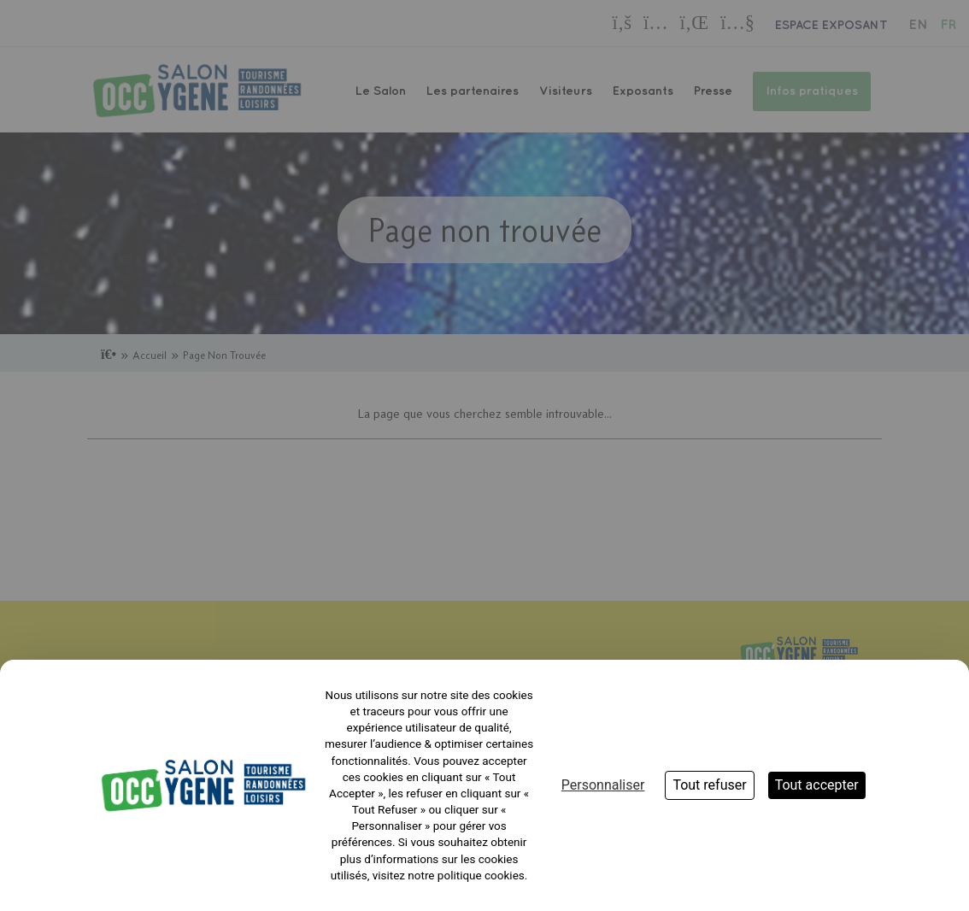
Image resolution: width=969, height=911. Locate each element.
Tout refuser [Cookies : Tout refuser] (709, 785)
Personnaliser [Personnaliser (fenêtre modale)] (603, 785)
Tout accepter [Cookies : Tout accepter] (817, 785)
